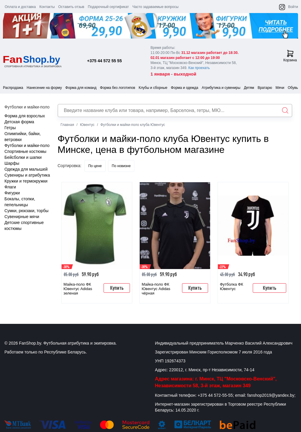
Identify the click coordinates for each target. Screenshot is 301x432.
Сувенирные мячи (21, 216)
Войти (293, 7)
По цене (95, 166)
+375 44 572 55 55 (104, 60)
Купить (116, 288)
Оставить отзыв (71, 7)
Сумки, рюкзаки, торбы (26, 210)
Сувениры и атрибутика (27, 175)
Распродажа (13, 88)
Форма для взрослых (24, 115)
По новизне (121, 166)
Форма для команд (80, 88)
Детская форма (19, 121)
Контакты (47, 7)
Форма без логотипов (117, 88)
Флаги (10, 187)
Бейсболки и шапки (23, 157)
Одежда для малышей (26, 169)
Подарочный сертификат (108, 7)
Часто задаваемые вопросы (155, 7)
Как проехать (199, 68)
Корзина (290, 56)
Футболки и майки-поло (26, 145)
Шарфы (11, 163)
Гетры (10, 127)
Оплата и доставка (20, 7)
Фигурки (12, 193)
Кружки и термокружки (25, 181)
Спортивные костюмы (25, 151)
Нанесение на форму (44, 88)
